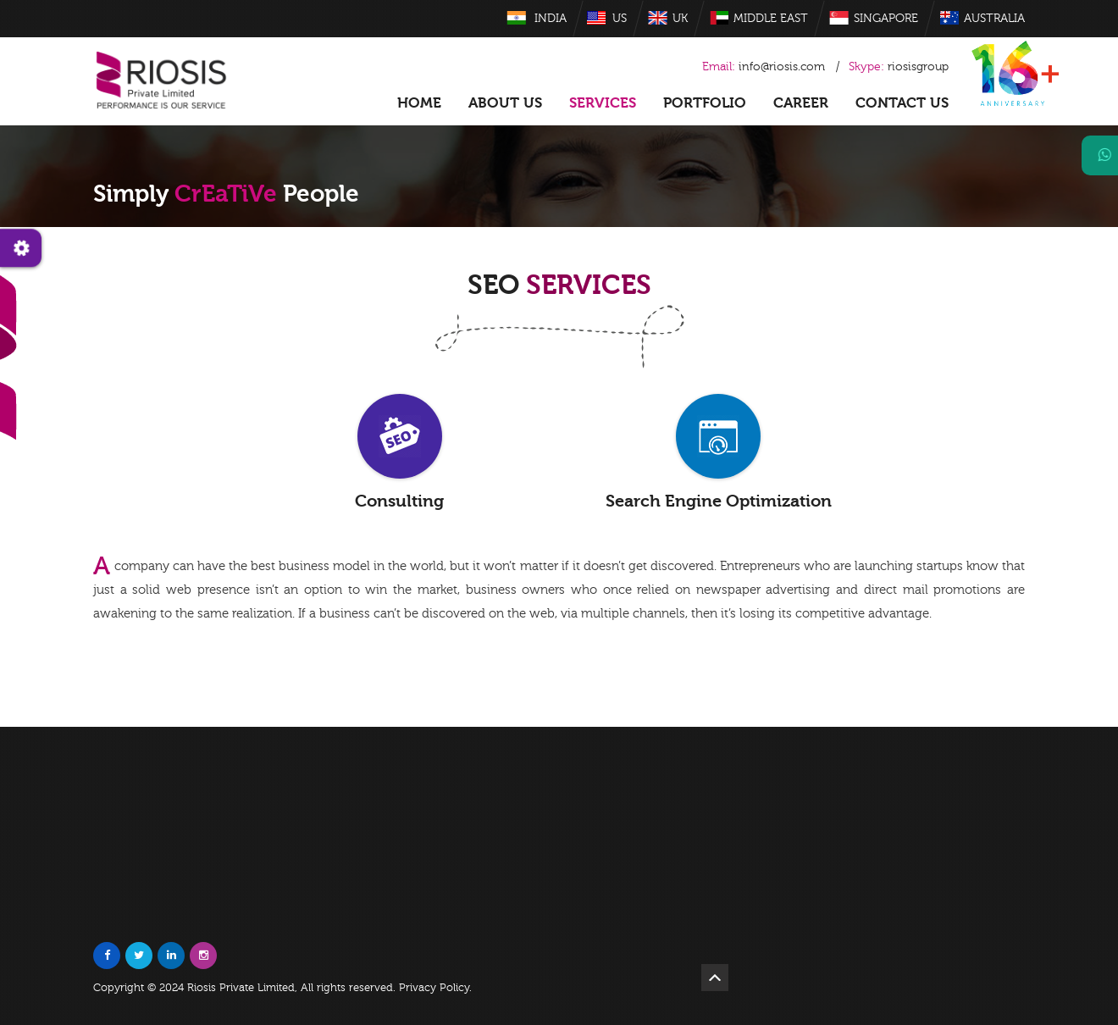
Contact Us (902, 103)
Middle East (770, 18)
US (619, 18)
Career (800, 103)
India (550, 18)
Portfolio (704, 103)
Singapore (886, 18)
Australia (994, 18)
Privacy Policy (434, 988)
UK (680, 18)
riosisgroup (899, 67)
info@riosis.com (782, 67)
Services (602, 103)
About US (505, 103)
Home (419, 103)
